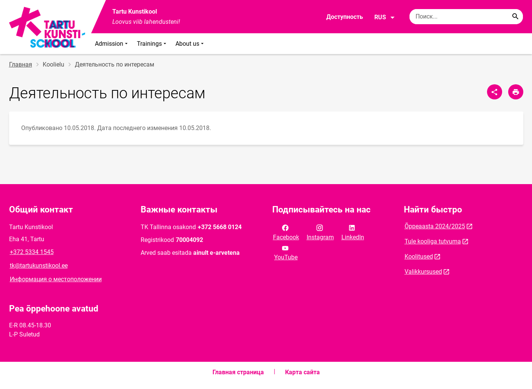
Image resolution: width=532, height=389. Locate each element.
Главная (20, 64)
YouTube (286, 252)
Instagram (320, 232)
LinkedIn (352, 232)
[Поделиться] (494, 91)
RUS (384, 17)
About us (190, 43)
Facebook (286, 232)
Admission (112, 43)
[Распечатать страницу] (515, 91)
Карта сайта (302, 372)
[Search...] (515, 16)
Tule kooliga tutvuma (433, 241)
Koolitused (419, 256)
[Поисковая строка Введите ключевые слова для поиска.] (466, 16)
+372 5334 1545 (32, 252)
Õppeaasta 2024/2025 (435, 226)
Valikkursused (423, 271)
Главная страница (238, 372)
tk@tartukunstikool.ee (39, 265)
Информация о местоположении (56, 279)
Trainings (152, 43)
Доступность (344, 16)
